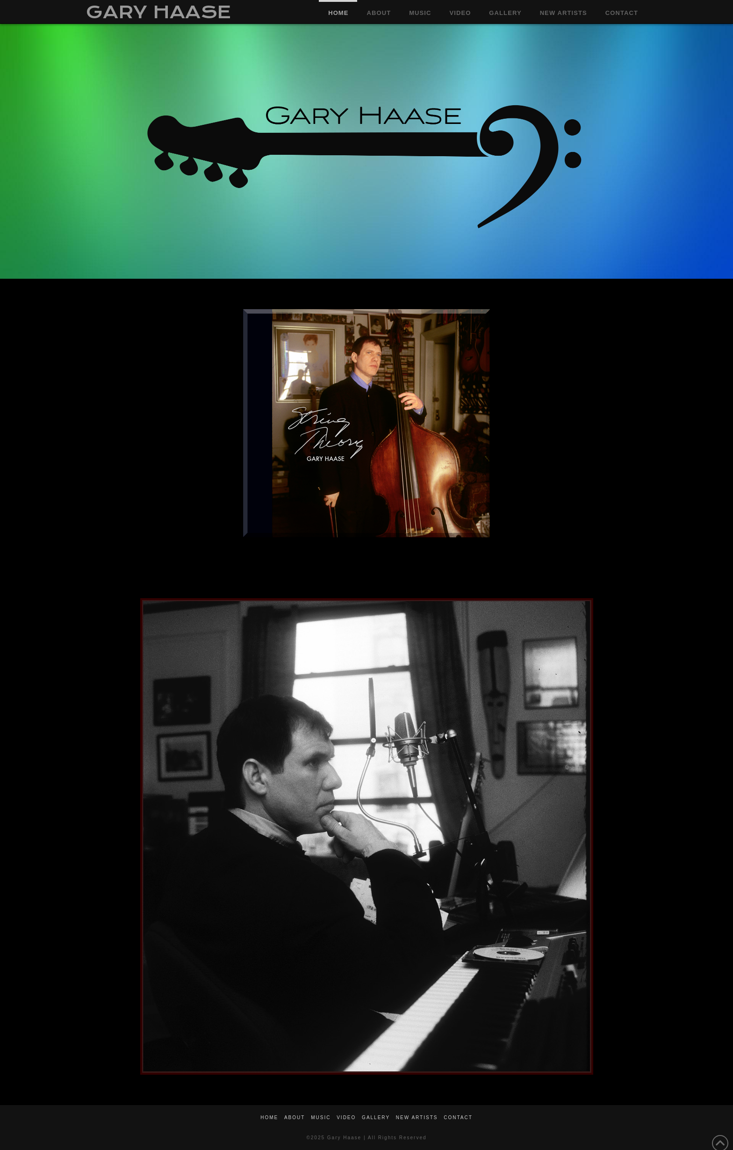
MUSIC (321, 1117)
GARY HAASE (158, 12)
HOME (269, 1117)
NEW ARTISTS (417, 1117)
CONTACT (458, 1117)
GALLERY (376, 1117)
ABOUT (294, 1117)
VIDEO (346, 1117)
